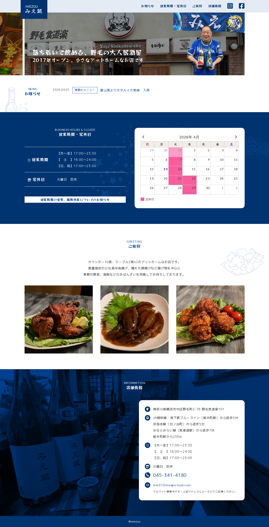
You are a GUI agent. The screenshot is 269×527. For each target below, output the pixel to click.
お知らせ (147, 6)
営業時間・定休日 (173, 6)
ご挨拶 (197, 6)
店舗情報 (214, 6)
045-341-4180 (171, 475)
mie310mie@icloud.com (172, 485)
